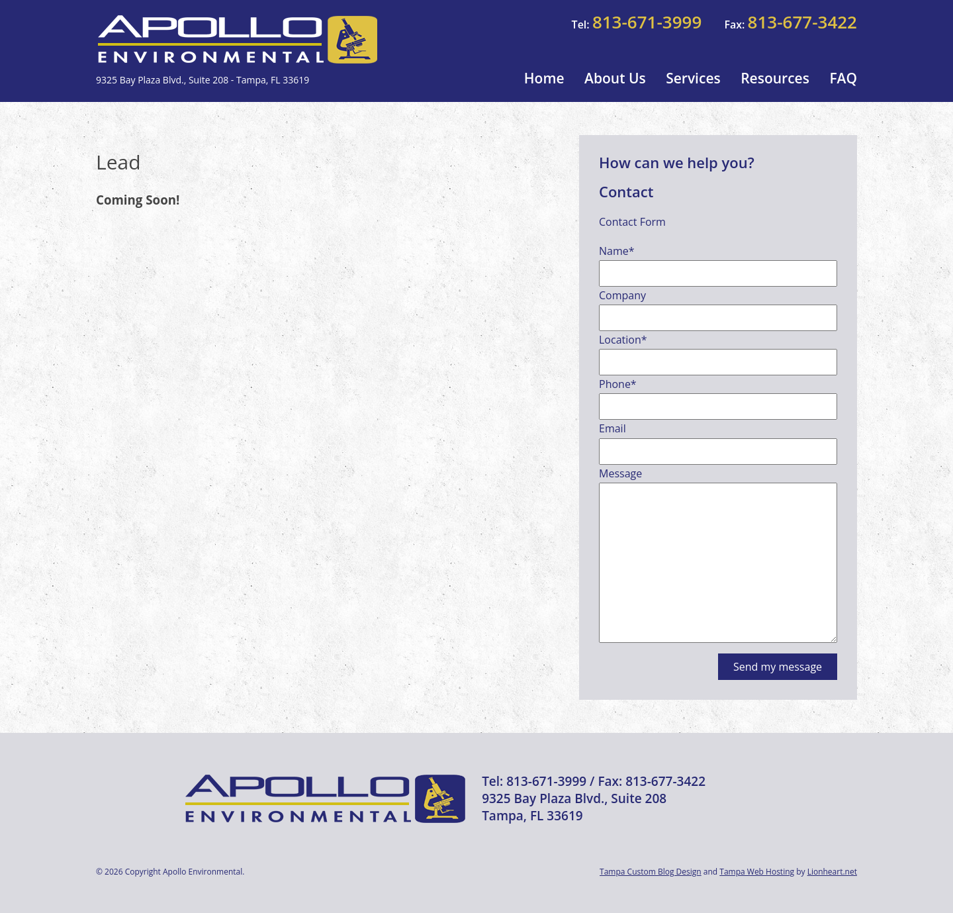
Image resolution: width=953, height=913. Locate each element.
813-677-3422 (802, 22)
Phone (618, 384)
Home (544, 78)
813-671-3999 (647, 22)
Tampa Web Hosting (756, 871)
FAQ (843, 78)
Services (693, 78)
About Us (615, 78)
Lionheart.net (832, 871)
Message (620, 473)
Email (612, 428)
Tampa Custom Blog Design (651, 871)
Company (622, 295)
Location (623, 339)
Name (617, 251)
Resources (775, 78)
